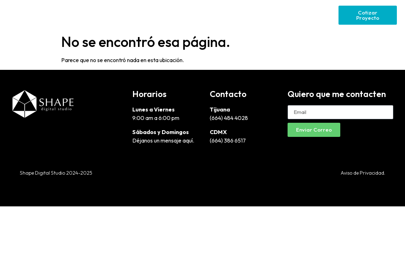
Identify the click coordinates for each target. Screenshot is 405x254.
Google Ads (270, 15)
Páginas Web (225, 15)
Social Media (315, 15)
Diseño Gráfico (176, 15)
